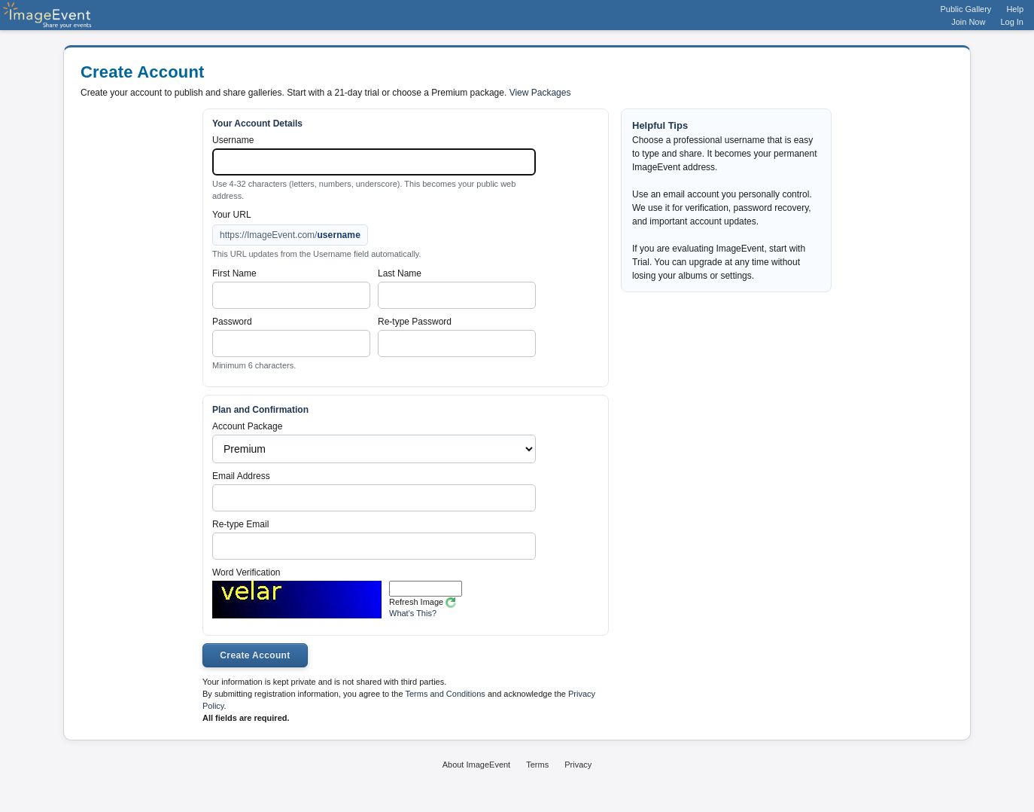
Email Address (241, 476)
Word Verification (246, 572)
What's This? (412, 613)
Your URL (231, 214)
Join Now (968, 21)
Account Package (247, 426)
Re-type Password (415, 321)
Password (232, 321)
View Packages (540, 92)
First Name (234, 273)
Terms (537, 764)
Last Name (399, 273)
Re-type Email (240, 524)
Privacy (578, 764)
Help (1014, 9)
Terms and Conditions (445, 693)
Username (233, 140)
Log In (1011, 21)
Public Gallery (966, 9)
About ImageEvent (476, 764)
